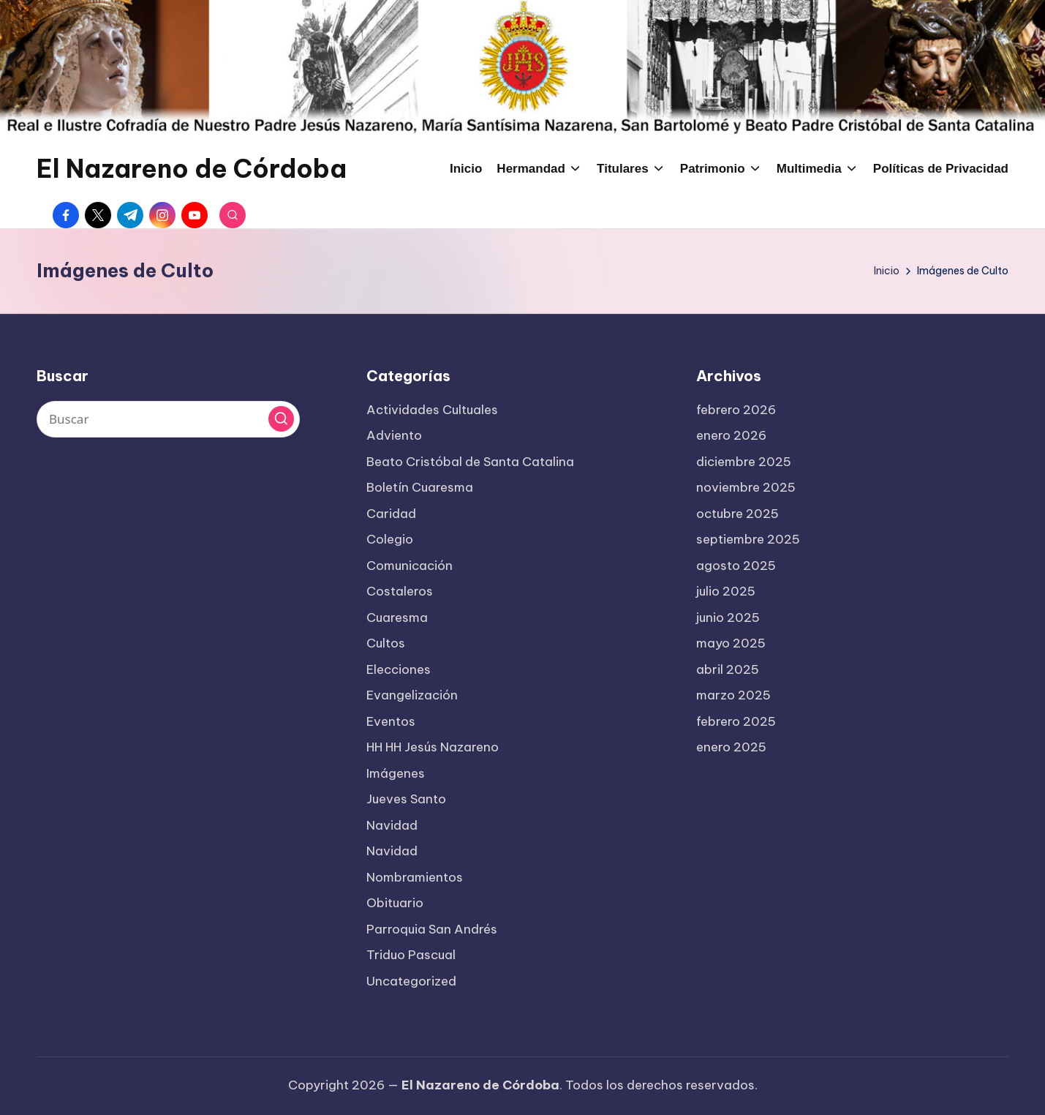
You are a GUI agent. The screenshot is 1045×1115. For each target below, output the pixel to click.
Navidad (392, 825)
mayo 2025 (731, 643)
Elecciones (398, 669)
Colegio (389, 539)
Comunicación (409, 566)
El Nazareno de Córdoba (192, 168)
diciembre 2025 (743, 462)
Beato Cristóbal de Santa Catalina (470, 462)
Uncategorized (411, 981)
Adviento (394, 435)
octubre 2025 (737, 514)
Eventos (390, 721)
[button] (281, 419)
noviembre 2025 (746, 487)
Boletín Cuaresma (419, 487)
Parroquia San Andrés (431, 929)
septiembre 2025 (748, 539)
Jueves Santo (406, 799)
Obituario (394, 903)
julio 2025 (725, 591)
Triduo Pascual (411, 955)
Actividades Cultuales (432, 410)
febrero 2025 (736, 721)
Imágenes (395, 773)
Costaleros (399, 591)
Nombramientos (414, 877)
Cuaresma (397, 617)
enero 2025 (731, 747)
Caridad (391, 514)
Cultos (385, 643)
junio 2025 (728, 617)
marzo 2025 (733, 695)
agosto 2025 (736, 566)
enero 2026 (731, 435)
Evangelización (412, 695)
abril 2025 (727, 669)
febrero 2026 (736, 410)
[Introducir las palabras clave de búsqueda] (168, 419)
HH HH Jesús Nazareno (432, 747)
